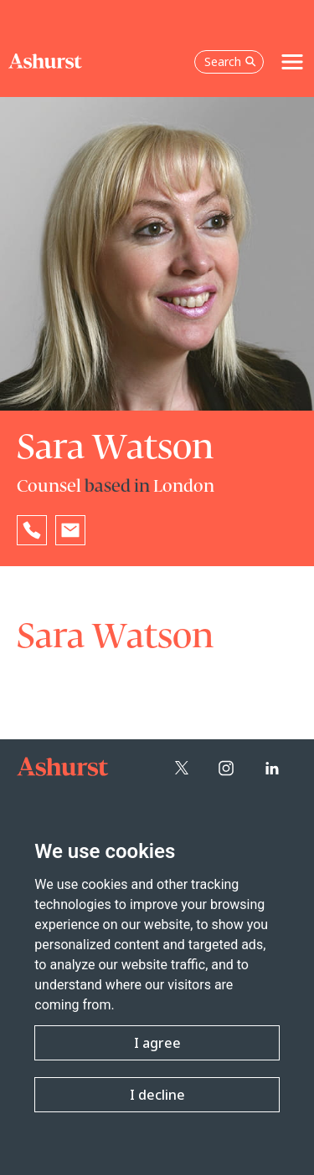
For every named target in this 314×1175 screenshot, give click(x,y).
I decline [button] (157, 1095)
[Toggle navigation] (292, 62)
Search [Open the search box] (230, 61)
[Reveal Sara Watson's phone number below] (32, 530)
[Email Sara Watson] (70, 530)
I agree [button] (157, 1043)
